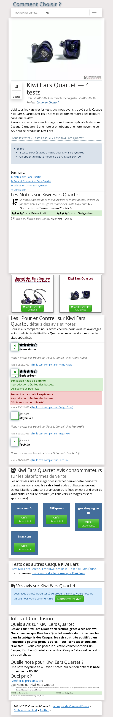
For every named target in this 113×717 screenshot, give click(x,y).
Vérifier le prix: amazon (27, 681)
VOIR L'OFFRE (32, 308)
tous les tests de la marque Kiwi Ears (58, 573)
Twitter (44, 710)
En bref (21, 148)
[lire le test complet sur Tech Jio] (50, 460)
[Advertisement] (56, 245)
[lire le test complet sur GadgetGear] (52, 407)
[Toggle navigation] (94, 12)
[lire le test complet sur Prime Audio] (52, 364)
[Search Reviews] (29, 12)
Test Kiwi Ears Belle (55, 569)
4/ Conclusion (18, 189)
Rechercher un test (25, 710)
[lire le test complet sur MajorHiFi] (51, 433)
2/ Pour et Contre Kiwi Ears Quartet (31, 181)
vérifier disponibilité (24, 519)
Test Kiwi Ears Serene (25, 569)
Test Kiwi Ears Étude (82, 569)
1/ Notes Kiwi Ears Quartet (26, 177)
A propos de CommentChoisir (71, 706)
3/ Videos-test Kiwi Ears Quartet (29, 185)
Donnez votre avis (69, 599)
